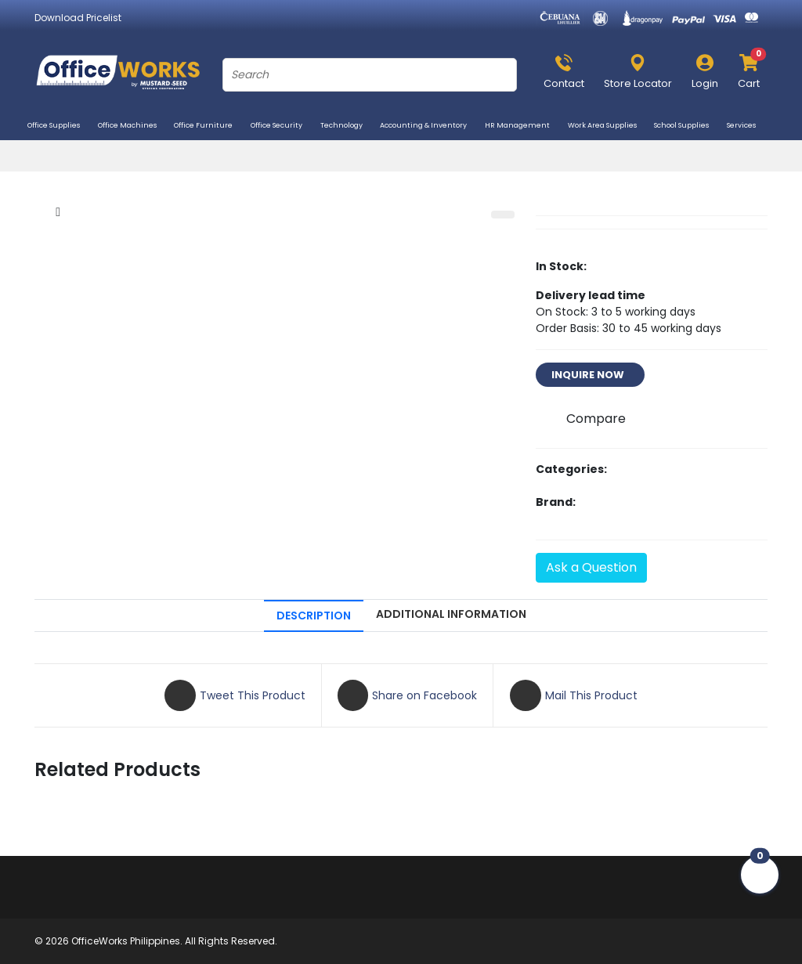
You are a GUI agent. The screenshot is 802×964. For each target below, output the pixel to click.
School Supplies (687, 127)
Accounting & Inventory (429, 127)
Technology (347, 127)
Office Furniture (209, 127)
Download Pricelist (77, 17)
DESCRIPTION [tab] (313, 615)
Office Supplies (59, 127)
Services (747, 127)
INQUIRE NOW (590, 374)
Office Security (282, 127)
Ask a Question (591, 567)
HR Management (523, 127)
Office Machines (133, 127)
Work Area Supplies (608, 127)
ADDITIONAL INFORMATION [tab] (451, 614)
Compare (596, 419)
